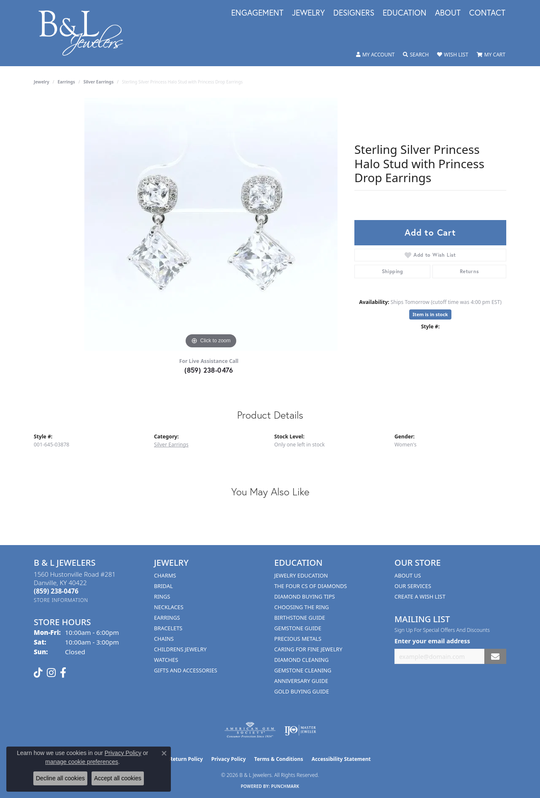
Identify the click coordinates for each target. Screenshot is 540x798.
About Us (407, 575)
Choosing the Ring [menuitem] (301, 607)
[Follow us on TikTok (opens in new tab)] (38, 673)
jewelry (41, 82)
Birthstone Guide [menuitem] (299, 617)
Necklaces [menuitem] (169, 607)
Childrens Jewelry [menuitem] (180, 649)
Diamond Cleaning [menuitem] (301, 660)
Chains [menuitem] (164, 638)
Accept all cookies (117, 778)
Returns (469, 271)
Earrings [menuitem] (167, 617)
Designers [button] (353, 13)
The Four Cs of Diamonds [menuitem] (310, 586)
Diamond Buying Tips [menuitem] (304, 596)
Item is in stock (430, 314)
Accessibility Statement (340, 759)
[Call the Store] (56, 591)
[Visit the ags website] (250, 730)
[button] (375, 54)
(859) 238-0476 (208, 369)
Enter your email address (432, 641)
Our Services (412, 586)
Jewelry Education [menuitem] (301, 575)
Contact (487, 13)
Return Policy (186, 759)
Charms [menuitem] (165, 575)
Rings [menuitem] (162, 596)
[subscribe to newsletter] (495, 656)
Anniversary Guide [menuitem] (301, 681)
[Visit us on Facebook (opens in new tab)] (63, 673)
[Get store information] (61, 600)
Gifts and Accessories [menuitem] (185, 670)
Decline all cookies (60, 778)
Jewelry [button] (308, 13)
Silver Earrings (99, 82)
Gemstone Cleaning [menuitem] (302, 670)
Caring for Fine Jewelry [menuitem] (308, 649)
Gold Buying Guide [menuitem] (301, 691)
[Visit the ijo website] (300, 730)
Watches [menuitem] (166, 660)
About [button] (448, 13)
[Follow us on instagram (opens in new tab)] (51, 673)
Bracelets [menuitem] (168, 628)
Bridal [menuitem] (163, 586)
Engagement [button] (257, 13)
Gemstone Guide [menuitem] (297, 628)
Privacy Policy (228, 759)
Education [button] (405, 13)
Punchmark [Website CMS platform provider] (285, 786)
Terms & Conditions (278, 759)
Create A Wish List (420, 596)
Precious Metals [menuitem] (297, 638)
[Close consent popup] (164, 753)
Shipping (392, 271)
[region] (211, 224)
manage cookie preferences (81, 761)
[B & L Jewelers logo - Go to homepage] (85, 33)
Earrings (66, 82)
